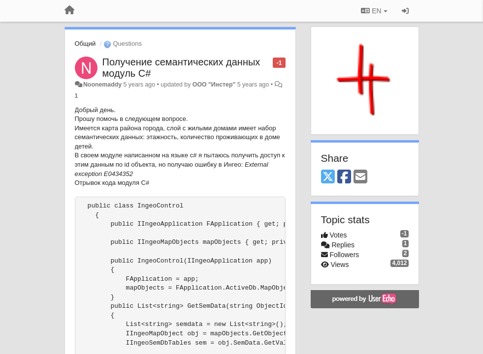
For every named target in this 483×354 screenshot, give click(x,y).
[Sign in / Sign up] (405, 10)
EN (374, 11)
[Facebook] (344, 177)
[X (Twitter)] (328, 177)
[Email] (360, 177)
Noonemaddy (102, 84)
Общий (85, 43)
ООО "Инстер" (214, 84)
